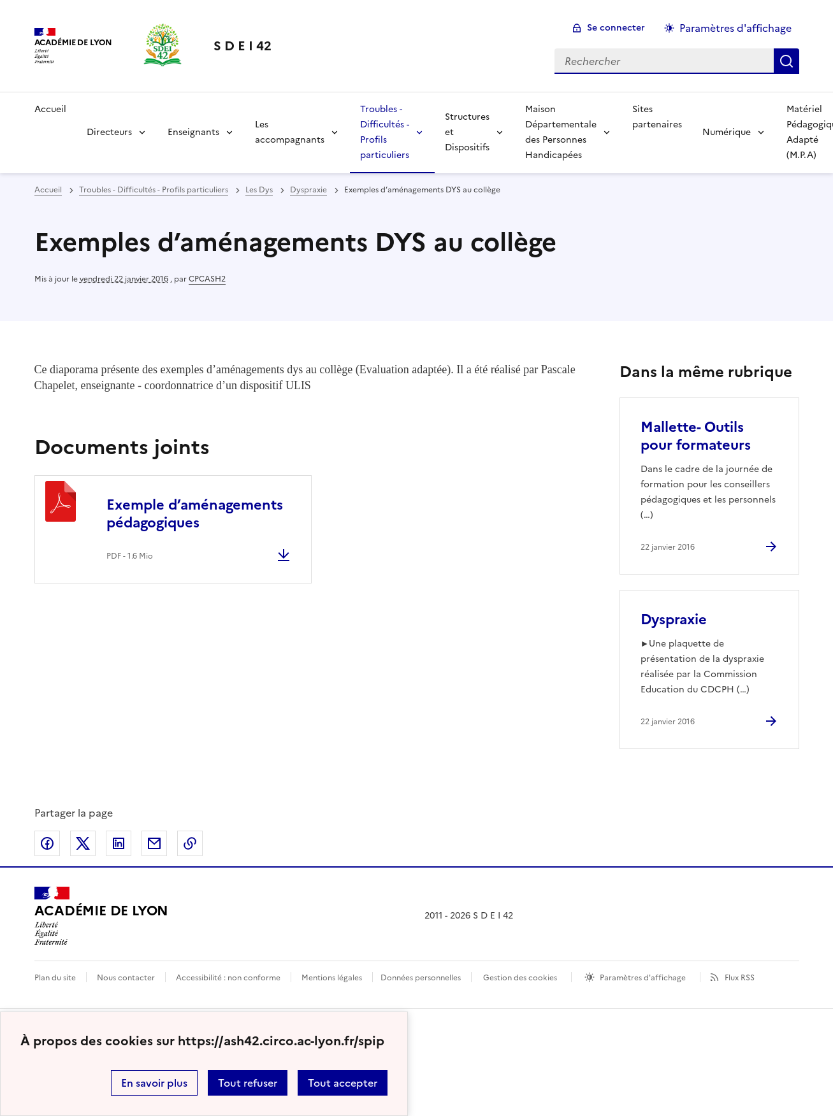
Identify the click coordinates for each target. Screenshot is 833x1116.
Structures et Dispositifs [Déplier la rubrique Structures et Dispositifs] (467, 132)
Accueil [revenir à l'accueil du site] (50, 109)
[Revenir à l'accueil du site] (101, 916)
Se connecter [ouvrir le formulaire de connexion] (616, 27)
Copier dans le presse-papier (190, 843)
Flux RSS (740, 978)
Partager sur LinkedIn (118, 843)
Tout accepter (342, 1083)
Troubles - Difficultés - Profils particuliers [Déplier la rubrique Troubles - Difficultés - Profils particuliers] (384, 132)
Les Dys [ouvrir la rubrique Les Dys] (259, 190)
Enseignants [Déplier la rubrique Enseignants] (193, 132)
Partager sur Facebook (47, 843)
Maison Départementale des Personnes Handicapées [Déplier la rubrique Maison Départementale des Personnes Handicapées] (561, 132)
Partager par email (154, 843)
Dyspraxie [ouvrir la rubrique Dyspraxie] (308, 190)
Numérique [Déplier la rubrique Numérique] (726, 132)
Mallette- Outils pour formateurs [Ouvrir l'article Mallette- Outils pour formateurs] (696, 436)
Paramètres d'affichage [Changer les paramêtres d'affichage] (735, 28)
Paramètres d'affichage (643, 978)
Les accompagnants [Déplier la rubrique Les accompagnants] (289, 132)
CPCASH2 (207, 279)
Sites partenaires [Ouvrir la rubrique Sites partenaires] (657, 117)
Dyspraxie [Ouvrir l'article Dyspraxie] (674, 619)
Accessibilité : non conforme (228, 978)
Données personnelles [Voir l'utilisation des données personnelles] (420, 978)
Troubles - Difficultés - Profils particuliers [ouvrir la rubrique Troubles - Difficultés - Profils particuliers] (153, 190)
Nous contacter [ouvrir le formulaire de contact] (126, 978)
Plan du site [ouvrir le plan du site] (55, 978)
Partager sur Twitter (83, 843)
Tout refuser (247, 1083)
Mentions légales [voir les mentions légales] (331, 978)
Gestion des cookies (520, 978)
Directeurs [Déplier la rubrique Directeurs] (109, 132)
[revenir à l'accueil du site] (243, 46)
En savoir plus (154, 1083)
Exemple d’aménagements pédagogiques (194, 513)
